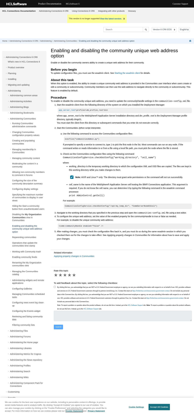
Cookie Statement (74, 411)
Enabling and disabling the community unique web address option (106, 41)
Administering (46, 41)
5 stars (74, 276)
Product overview (16, 67)
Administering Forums (20, 336)
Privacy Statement (96, 411)
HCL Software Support (135, 306)
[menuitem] (53, 11)
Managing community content (26, 158)
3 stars (65, 276)
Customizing (14, 392)
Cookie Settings (136, 407)
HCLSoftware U (73, 4)
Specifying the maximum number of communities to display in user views (27, 197)
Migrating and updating (18, 85)
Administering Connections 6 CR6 (54, 11)
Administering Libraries (21, 348)
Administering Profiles (20, 365)
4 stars (69, 276)
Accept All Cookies (159, 407)
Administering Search (20, 371)
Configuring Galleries (22, 288)
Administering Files (19, 331)
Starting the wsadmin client (127, 73)
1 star (56, 276)
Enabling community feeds (24, 257)
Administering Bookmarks (22, 113)
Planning (12, 73)
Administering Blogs (19, 107)
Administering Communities (65, 41)
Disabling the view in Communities (27, 217)
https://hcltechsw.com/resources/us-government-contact (151, 292)
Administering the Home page (24, 342)
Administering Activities (21, 101)
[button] (4, 57)
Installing (12, 79)
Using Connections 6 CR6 (83, 11)
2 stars (60, 276)
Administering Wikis (19, 377)
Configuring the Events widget (26, 311)
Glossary (132, 11)
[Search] (146, 29)
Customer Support (180, 4)
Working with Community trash (26, 251)
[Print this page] (190, 41)
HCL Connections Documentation (19, 11)
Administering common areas (23, 95)
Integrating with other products (111, 11)
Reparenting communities (24, 237)
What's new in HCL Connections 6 (24, 61)
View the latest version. (111, 19)
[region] (97, 407)
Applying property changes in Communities (74, 257)
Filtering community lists (23, 325)
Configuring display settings (25, 189)
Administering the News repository (26, 360)
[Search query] (126, 29)
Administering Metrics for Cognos (25, 354)
